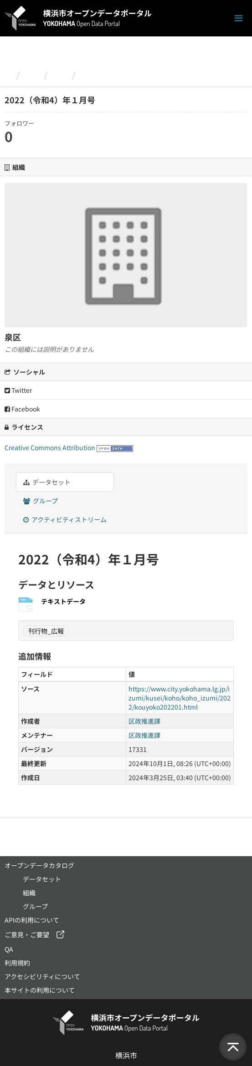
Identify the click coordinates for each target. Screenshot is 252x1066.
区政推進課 (144, 721)
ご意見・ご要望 (27, 934)
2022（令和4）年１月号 (124, 75)
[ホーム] (8, 75)
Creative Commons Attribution (50, 447)
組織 (32, 75)
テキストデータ (63, 601)
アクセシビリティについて (42, 976)
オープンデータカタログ (39, 865)
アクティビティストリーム (65, 519)
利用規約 (17, 962)
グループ (40, 500)
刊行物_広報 (46, 630)
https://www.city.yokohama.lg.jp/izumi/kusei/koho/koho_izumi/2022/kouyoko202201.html (180, 697)
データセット (47, 482)
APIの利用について (32, 919)
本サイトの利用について (40, 990)
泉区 (59, 75)
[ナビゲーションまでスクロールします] (238, 18)
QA (9, 949)
